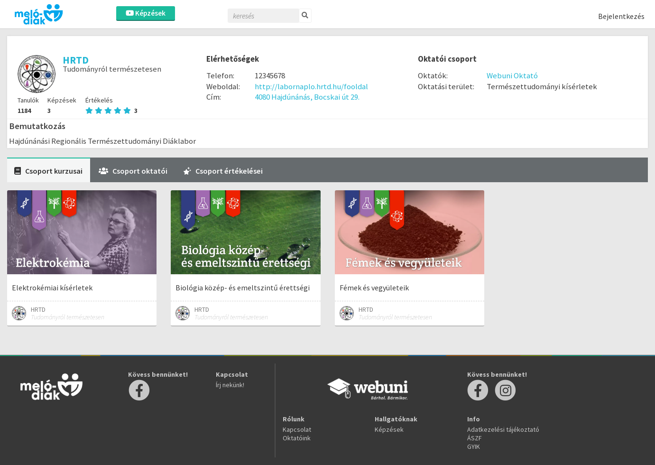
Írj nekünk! (230, 385)
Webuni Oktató (512, 75)
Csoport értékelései (223, 171)
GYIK (473, 446)
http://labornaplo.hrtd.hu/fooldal (311, 86)
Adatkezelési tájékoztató (503, 429)
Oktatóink (297, 438)
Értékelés (111, 105)
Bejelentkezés (621, 16)
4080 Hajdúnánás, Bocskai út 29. (307, 97)
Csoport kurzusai (48, 171)
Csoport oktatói (133, 171)
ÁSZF (474, 438)
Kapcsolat (297, 429)
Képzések (146, 13)
